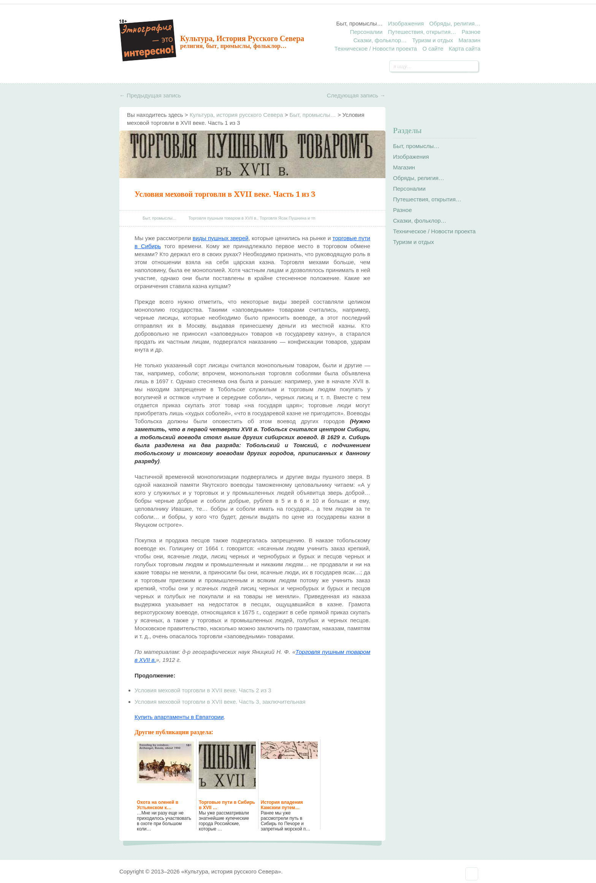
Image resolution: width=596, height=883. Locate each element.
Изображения (406, 23)
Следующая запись (356, 95)
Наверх (471, 873)
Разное (470, 32)
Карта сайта (464, 48)
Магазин (469, 40)
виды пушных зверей (221, 238)
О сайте (432, 48)
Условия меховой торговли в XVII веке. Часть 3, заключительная (220, 701)
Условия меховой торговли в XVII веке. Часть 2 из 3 (203, 690)
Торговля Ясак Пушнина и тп (287, 218)
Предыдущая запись (150, 95)
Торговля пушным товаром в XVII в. (223, 218)
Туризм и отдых (432, 40)
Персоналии (366, 32)
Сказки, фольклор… (380, 40)
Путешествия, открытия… (422, 32)
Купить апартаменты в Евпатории (179, 717)
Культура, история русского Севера (242, 38)
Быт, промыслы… (359, 23)
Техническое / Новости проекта (375, 48)
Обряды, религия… (454, 23)
